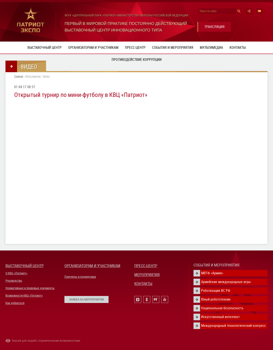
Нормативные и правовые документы (30, 288)
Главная (18, 76)
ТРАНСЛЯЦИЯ (214, 27)
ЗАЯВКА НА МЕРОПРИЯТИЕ (86, 299)
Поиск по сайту (208, 11)
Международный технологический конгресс (233, 326)
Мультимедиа (211, 48)
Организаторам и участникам (93, 48)
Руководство (13, 280)
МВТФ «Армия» (212, 273)
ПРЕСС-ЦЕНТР (145, 265)
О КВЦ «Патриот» (16, 273)
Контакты (238, 48)
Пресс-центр (135, 48)
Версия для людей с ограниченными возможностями (46, 340)
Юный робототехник (216, 299)
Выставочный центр (45, 48)
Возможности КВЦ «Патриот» (24, 295)
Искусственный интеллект (220, 317)
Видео (46, 76)
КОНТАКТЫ (143, 283)
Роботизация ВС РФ (215, 291)
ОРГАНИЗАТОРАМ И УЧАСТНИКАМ (92, 265)
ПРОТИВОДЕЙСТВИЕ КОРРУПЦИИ (137, 60)
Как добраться (14, 303)
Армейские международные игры (226, 282)
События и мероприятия (172, 48)
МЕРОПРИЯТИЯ (147, 274)
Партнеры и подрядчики (80, 276)
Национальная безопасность (222, 308)
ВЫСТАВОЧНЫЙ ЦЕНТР (24, 265)
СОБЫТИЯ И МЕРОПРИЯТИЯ (216, 265)
